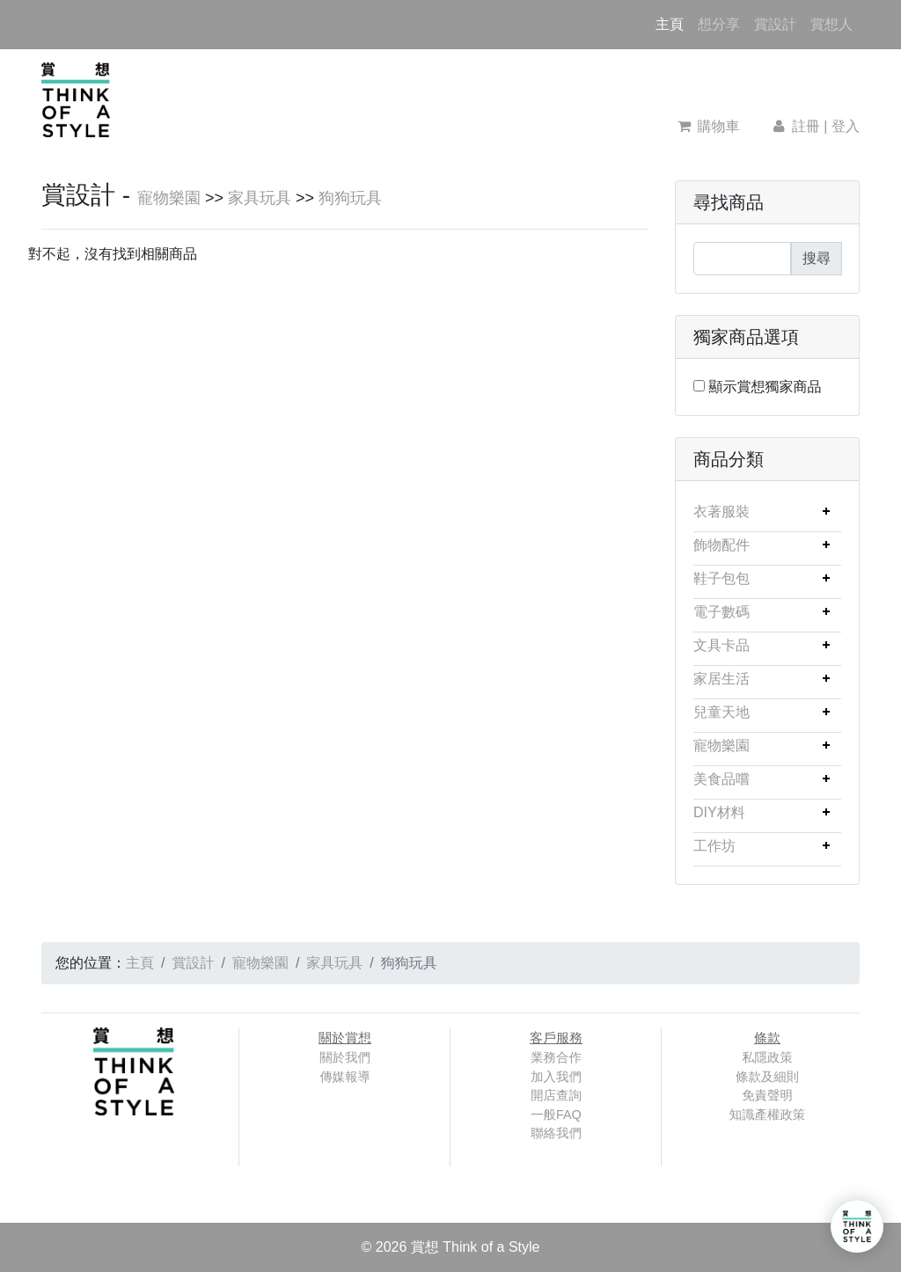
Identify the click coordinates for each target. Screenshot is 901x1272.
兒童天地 (721, 712)
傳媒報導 (344, 1077)
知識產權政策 (767, 1115)
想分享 (719, 24)
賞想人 (831, 24)
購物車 (709, 126)
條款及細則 (767, 1077)
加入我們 (556, 1077)
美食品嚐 (721, 778)
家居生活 (721, 678)
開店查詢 (556, 1095)
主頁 (673, 22)
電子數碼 (721, 611)
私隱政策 (767, 1057)
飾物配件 (721, 544)
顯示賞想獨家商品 (764, 386)
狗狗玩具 (350, 198)
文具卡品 (721, 645)
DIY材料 (719, 812)
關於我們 (344, 1057)
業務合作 (556, 1057)
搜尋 (816, 258)
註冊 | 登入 (815, 126)
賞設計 (775, 24)
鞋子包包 (721, 578)
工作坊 (714, 845)
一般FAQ (556, 1115)
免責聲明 (767, 1095)
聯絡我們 (556, 1133)
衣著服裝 (721, 511)
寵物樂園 (169, 198)
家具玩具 (259, 198)
